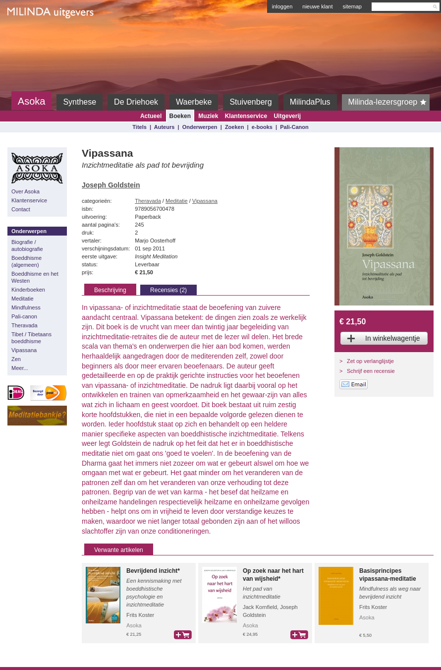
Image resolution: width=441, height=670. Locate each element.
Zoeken (234, 127)
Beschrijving (110, 290)
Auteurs (164, 127)
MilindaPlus (310, 102)
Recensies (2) (168, 290)
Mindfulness (26, 307)
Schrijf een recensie (371, 371)
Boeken (180, 116)
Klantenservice (246, 116)
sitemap (352, 6)
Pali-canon (24, 316)
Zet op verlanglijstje (370, 361)
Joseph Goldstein (111, 185)
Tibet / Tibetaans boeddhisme (31, 337)
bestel (183, 634)
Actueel (151, 116)
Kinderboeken (28, 290)
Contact (20, 209)
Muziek (208, 116)
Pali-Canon (294, 127)
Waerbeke (194, 102)
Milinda (28, 35)
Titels (139, 127)
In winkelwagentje (392, 338)
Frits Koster (140, 615)
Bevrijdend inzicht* (153, 570)
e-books (262, 127)
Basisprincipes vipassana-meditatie (387, 574)
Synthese (79, 102)
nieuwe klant (317, 6)
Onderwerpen (200, 127)
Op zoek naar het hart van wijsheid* (273, 574)
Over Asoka (25, 191)
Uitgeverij (287, 116)
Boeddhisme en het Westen (34, 277)
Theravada (24, 325)
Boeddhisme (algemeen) (26, 261)
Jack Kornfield (260, 607)
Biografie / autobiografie (27, 245)
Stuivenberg (250, 102)
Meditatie (22, 299)
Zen (16, 359)
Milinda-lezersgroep (389, 102)
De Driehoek (136, 102)
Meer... (19, 368)
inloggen (282, 6)
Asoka (32, 101)
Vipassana (24, 350)
